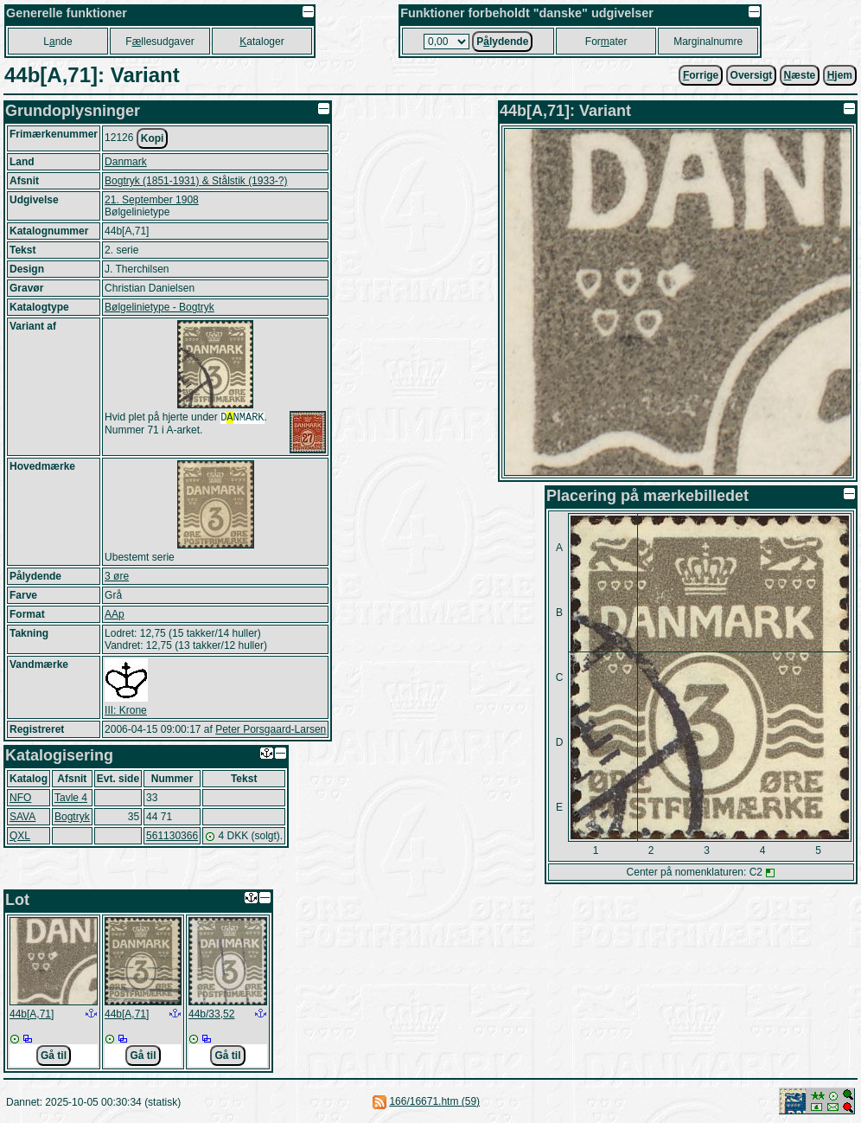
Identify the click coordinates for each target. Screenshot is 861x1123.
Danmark (126, 162)
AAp (114, 614)
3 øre (117, 576)
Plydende (502, 41)
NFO (20, 798)
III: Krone (126, 710)
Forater (606, 41)
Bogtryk (72, 817)
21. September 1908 (152, 200)
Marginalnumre (708, 41)
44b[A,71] (32, 1014)
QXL (20, 836)
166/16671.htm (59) (434, 1101)
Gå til (54, 1055)
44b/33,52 (211, 1014)
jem (839, 75)
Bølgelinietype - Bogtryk (159, 307)
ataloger (261, 41)
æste (800, 75)
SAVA (22, 817)
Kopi (152, 138)
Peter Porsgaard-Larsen (270, 729)
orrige (700, 75)
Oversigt (751, 75)
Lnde (57, 41)
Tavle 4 (70, 798)
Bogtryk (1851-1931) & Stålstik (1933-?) (196, 181)
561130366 (172, 836)
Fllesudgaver (159, 41)
